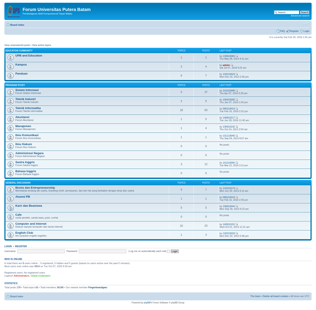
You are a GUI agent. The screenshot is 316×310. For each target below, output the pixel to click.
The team (255, 296)
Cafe (18, 214)
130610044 (229, 206)
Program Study (15, 85)
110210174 (229, 188)
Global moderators (40, 275)
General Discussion (18, 183)
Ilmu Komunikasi (27, 135)
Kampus (21, 64)
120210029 (229, 74)
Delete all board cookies (275, 296)
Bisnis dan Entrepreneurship (35, 187)
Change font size (306, 24)
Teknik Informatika (28, 108)
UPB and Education (28, 55)
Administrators (21, 275)
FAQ (282, 31)
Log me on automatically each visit (149, 251)
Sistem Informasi (27, 90)
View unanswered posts (17, 45)
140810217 (229, 117)
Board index (17, 25)
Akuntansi (22, 117)
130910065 (229, 56)
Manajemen (23, 126)
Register (294, 31)
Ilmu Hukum (23, 144)
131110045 (229, 135)
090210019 (229, 108)
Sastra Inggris (25, 162)
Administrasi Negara (29, 153)
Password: (72, 251)
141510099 (229, 90)
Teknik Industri (25, 99)
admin (226, 65)
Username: (10, 251)
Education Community (18, 50)
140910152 (229, 224)
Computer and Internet (30, 223)
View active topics (41, 45)
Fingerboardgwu (97, 287)
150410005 (229, 99)
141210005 (229, 162)
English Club (24, 232)
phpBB (147, 302)
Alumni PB (22, 196)
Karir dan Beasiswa (28, 205)
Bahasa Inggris (25, 171)
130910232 (229, 126)
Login (306, 31)
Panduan (21, 73)
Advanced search (300, 15)
